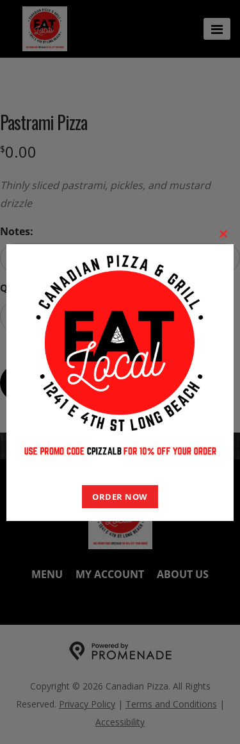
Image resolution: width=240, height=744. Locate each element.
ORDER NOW (120, 496)
